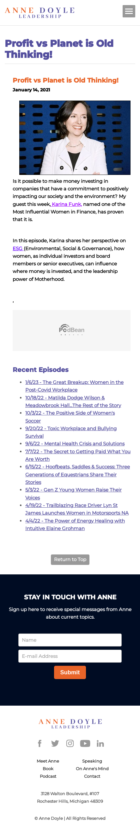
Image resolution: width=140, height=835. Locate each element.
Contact (92, 776)
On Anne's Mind (92, 768)
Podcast (48, 776)
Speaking (92, 761)
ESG (18, 248)
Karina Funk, (66, 204)
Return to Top (70, 559)
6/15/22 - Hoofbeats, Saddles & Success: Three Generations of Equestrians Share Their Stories (77, 474)
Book (48, 768)
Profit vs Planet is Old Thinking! (66, 80)
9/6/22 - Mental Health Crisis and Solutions (75, 444)
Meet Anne (48, 761)
